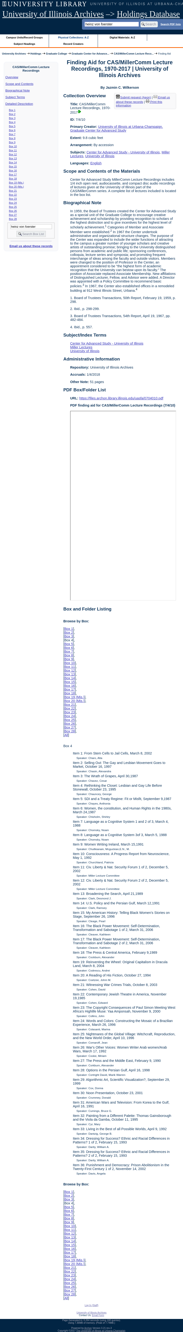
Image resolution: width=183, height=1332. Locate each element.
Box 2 (12, 114)
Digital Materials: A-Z (122, 37)
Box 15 (13, 166)
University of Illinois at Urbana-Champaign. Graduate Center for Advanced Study (116, 128)
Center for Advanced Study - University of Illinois (123, 152)
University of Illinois (99, 156)
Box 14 (13, 162)
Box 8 (12, 138)
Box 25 (13, 206)
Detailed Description (19, 104)
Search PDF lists (170, 24)
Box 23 (13, 198)
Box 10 (13, 146)
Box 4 (12, 122)
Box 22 (13, 194)
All (66, 735)
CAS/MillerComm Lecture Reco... (134, 53)
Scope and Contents (19, 84)
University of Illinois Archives (53, 14)
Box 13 (13, 158)
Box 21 (13, 190)
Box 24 (13, 202)
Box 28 (13, 218)
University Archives (14, 53)
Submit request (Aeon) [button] (133, 97)
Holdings (35, 53)
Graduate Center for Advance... (90, 53)
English (95, 163)
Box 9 (12, 142)
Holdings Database (148, 14)
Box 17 (13, 174)
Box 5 (12, 126)
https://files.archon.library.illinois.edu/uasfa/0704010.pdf (121, 398)
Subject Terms (15, 97)
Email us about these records (31, 246)
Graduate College (56, 53)
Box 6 (12, 130)
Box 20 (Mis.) (16, 186)
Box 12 (13, 154)
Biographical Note (17, 90)
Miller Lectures (81, 347)
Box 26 (13, 210)
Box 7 (12, 134)
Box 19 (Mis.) (16, 182)
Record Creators (73, 43)
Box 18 (13, 178)
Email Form (98, 1315)
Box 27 (13, 214)
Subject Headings (24, 43)
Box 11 (13, 150)
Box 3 (12, 118)
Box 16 (13, 170)
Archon (88, 1328)
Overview (11, 77)
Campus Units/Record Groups (24, 37)
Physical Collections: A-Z (73, 37)
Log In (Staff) (91, 1305)
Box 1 (12, 110)
